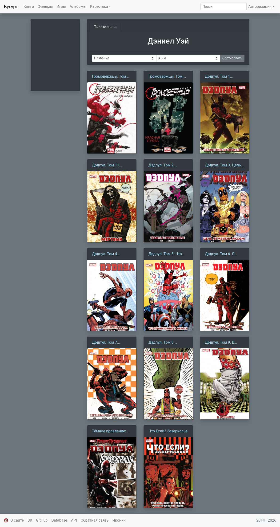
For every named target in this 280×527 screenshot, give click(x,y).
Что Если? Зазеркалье (168, 431)
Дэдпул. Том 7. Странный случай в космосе (109, 342)
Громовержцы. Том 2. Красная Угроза (167, 76)
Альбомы (78, 6)
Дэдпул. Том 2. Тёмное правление (165, 165)
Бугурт (11, 6)
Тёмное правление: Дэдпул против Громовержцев (109, 431)
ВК (30, 520)
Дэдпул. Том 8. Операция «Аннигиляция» (162, 342)
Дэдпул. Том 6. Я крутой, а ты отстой (222, 254)
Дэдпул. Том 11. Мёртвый (106, 165)
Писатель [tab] (105, 27)
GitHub (42, 520)
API (74, 520)
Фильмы (45, 6)
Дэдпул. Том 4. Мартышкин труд (107, 254)
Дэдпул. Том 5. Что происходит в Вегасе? (167, 254)
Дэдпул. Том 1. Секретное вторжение (224, 76)
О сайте (17, 520)
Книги (29, 6)
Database (59, 520)
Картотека (99, 6)
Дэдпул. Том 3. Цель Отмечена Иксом (223, 165)
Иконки (119, 520)
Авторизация (260, 6)
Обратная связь (95, 520)
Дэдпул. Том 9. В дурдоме (219, 342)
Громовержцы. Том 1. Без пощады (111, 76)
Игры (61, 6)
